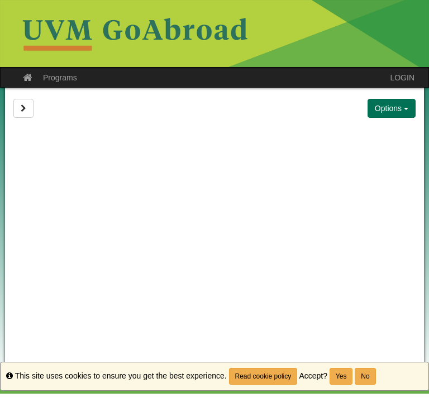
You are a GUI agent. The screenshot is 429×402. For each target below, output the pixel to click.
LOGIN (402, 77)
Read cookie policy (263, 376)
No (365, 376)
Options (391, 108)
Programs (60, 77)
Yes (341, 376)
